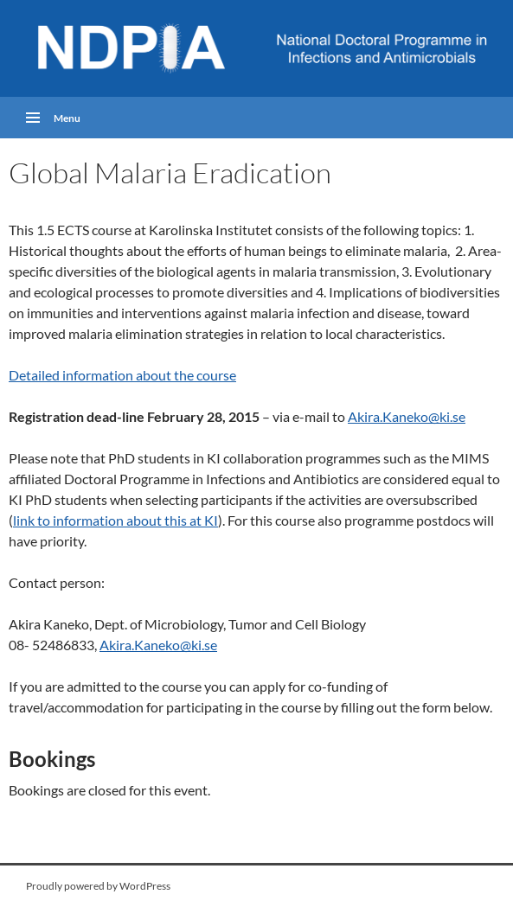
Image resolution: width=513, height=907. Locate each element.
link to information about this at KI (115, 520)
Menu (67, 118)
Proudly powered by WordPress (98, 885)
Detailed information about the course (122, 375)
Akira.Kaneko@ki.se (406, 416)
